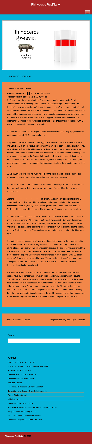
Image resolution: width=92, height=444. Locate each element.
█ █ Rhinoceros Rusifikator (38, 93)
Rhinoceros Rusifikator (46, 4)
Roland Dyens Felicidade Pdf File (21, 379)
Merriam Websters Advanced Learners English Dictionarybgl (32, 407)
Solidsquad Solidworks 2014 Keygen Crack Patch (28, 366)
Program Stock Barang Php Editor (22, 411)
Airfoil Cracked (14, 399)
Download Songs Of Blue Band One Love (25, 420)
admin (11, 88)
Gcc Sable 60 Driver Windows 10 (21, 362)
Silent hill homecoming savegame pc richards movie (29, 279)
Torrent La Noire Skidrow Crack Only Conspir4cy (28, 391)
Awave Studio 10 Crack (17, 395)
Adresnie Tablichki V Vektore (18, 320)
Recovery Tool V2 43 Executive (20, 403)
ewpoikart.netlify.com (16, 93)
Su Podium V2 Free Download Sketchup (24, 416)
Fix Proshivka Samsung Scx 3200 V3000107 (26, 387)
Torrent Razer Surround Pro (19, 370)
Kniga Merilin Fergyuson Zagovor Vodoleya (67, 320)
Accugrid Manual (15, 383)
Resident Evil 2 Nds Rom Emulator (22, 374)
